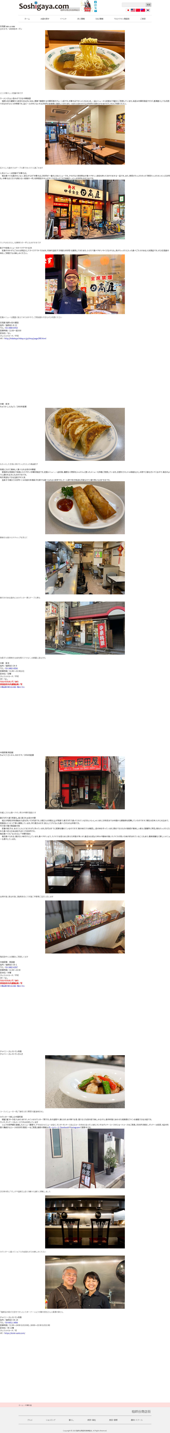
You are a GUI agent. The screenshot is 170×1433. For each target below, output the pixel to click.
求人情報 (81, 18)
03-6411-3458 (11, 1322)
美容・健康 (113, 1420)
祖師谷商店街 (49, 6)
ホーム (27, 18)
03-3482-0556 (11, 668)
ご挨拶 (143, 18)
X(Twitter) (95, 8)
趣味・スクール (137, 1420)
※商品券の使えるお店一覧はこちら (12, 687)
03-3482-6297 (11, 967)
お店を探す (45, 18)
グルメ (29, 1420)
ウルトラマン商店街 (87, 6)
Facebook (95, 2)
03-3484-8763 (11, 327)
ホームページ (53, 1127)
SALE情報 (99, 18)
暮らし (71, 1420)
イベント (63, 18)
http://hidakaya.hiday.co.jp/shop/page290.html (25, 338)
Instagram (95, 5)
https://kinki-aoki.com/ (14, 1333)
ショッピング (50, 1420)
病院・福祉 (91, 1420)
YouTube (95, 11)
